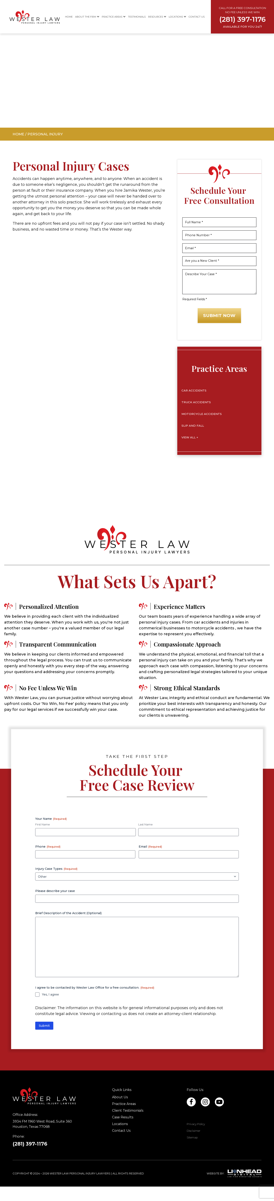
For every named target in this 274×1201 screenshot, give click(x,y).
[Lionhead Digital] (244, 1188)
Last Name (145, 838)
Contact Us (197, 16)
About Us (120, 1112)
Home (69, 16)
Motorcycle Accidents (201, 428)
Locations (177, 16)
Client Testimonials (127, 1125)
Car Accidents (193, 404)
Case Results (122, 1132)
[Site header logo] (25, 17)
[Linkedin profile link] (191, 1116)
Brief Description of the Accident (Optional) (68, 927)
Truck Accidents (196, 416)
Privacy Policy (196, 1138)
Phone (47, 861)
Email (150, 861)
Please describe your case (55, 905)
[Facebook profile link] (205, 1116)
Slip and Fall (192, 439)
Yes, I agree (50, 1009)
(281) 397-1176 (30, 1158)
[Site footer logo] (52, 1110)
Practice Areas (113, 16)
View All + (189, 451)
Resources (157, 16)
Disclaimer (193, 1145)
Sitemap (192, 1152)
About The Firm (87, 16)
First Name (42, 838)
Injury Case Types (56, 883)
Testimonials (137, 16)
